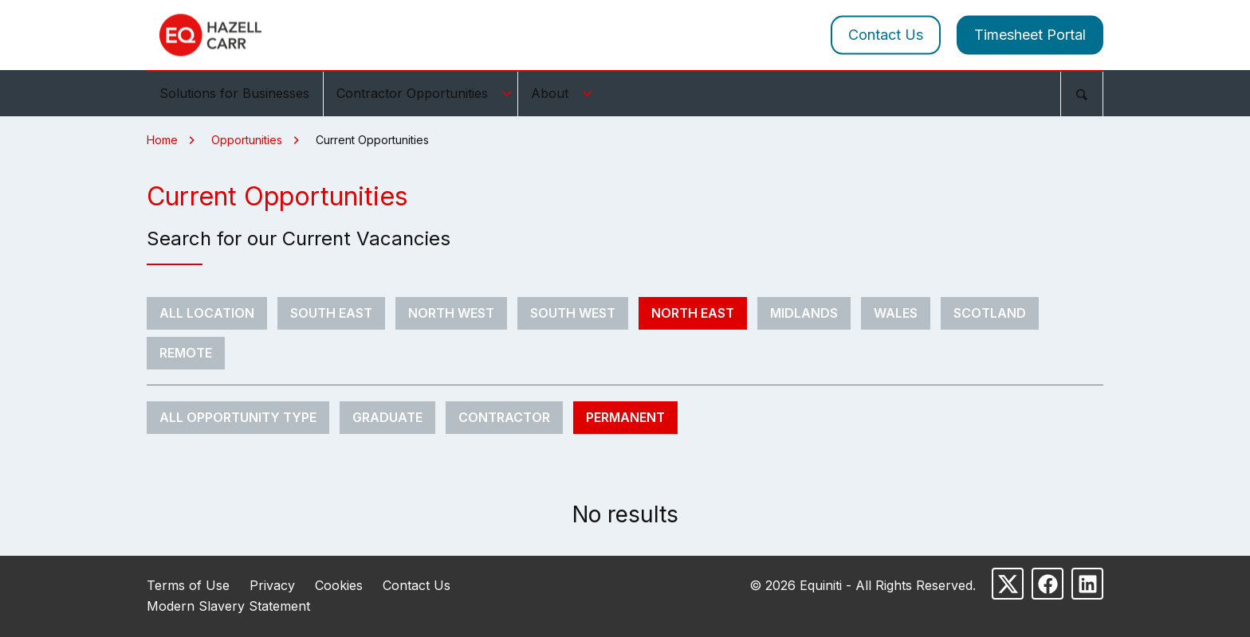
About (564, 93)
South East (331, 313)
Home (162, 140)
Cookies (339, 585)
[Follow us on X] (1008, 584)
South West (572, 313)
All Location (206, 313)
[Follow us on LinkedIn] (1087, 584)
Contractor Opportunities (426, 93)
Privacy (272, 585)
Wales (896, 313)
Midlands (804, 313)
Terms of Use (188, 585)
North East (692, 313)
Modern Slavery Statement (228, 606)
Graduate (387, 417)
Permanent (625, 417)
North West (451, 313)
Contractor (504, 417)
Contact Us (885, 34)
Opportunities (246, 140)
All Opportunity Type (237, 417)
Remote (185, 353)
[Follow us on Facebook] (1047, 584)
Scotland (989, 313)
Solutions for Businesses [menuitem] (234, 93)
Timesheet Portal (1030, 34)
